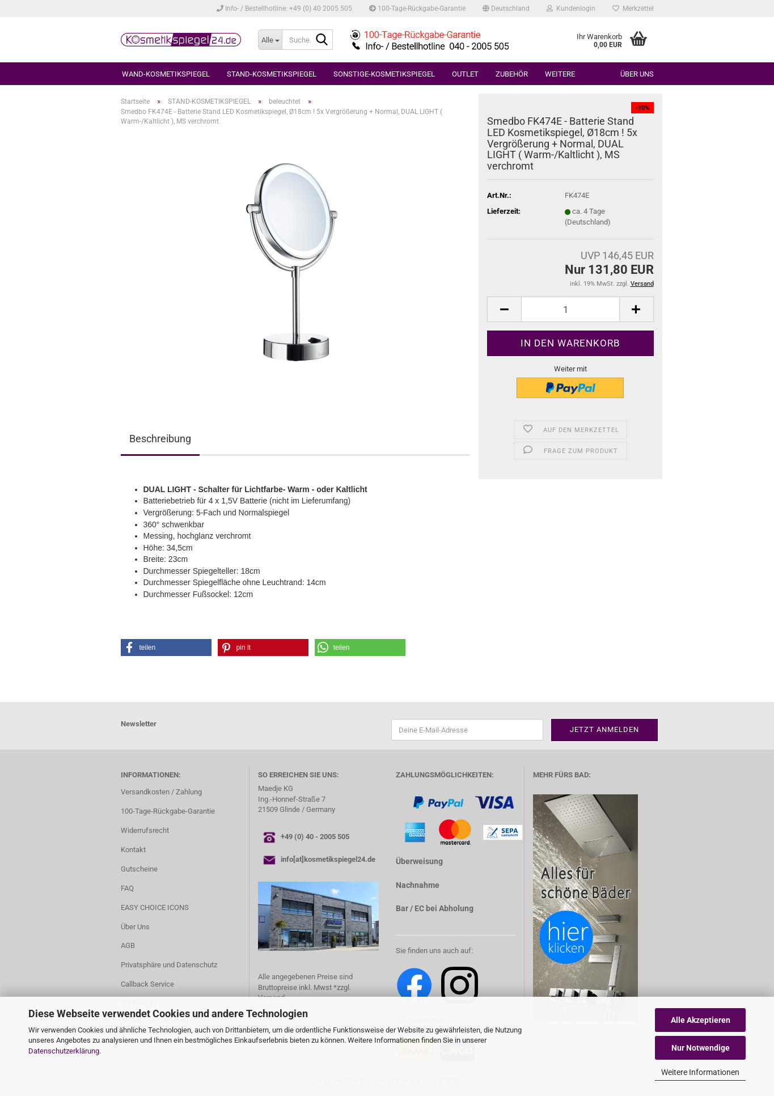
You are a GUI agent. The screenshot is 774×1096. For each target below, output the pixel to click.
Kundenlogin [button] (571, 8)
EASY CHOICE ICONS (155, 907)
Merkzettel (633, 8)
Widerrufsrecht (145, 830)
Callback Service (147, 984)
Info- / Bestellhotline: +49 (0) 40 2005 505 (284, 8)
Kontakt (133, 849)
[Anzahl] (570, 309)
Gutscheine (139, 869)
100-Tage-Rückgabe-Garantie (417, 8)
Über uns (637, 74)
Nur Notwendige (700, 1047)
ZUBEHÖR (512, 74)
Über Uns (135, 926)
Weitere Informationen (700, 1072)
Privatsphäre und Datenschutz (169, 964)
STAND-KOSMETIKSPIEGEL (271, 74)
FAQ (127, 888)
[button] (506, 8)
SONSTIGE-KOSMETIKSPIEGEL (384, 74)
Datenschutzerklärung (63, 1051)
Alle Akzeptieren (700, 1020)
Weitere (560, 74)
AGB (128, 945)
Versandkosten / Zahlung (161, 792)
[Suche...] (270, 39)
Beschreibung (160, 439)
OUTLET (465, 74)
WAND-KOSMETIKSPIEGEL (166, 74)
